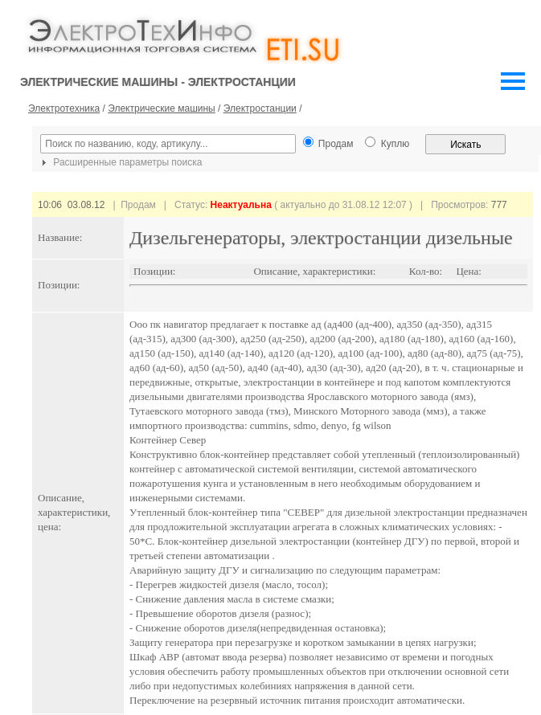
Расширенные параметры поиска (120, 162)
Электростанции (260, 108)
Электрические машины (161, 108)
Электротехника (64, 108)
